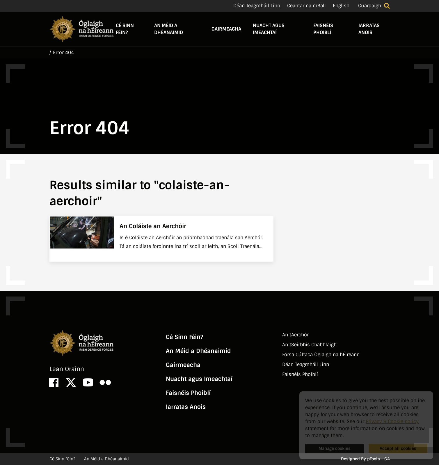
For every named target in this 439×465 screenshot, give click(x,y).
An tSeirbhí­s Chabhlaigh (309, 345)
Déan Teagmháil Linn (256, 6)
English (341, 6)
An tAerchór (295, 335)
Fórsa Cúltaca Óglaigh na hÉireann (321, 355)
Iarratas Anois (369, 29)
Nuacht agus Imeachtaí (269, 29)
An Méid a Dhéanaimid (168, 29)
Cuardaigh (369, 6)
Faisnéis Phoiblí (323, 29)
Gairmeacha (226, 29)
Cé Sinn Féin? (125, 29)
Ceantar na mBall (306, 6)
